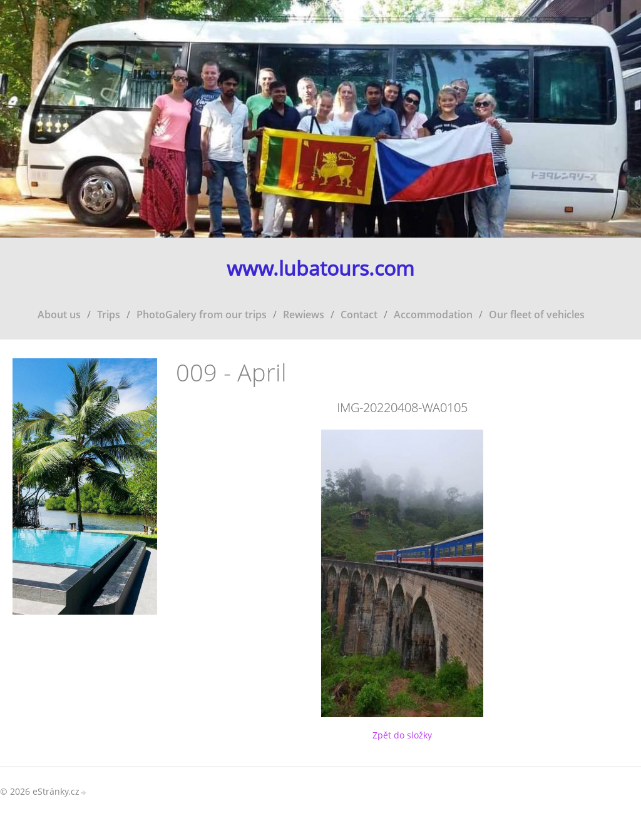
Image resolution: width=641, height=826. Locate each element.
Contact (359, 314)
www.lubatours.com (320, 268)
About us (59, 314)
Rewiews (303, 314)
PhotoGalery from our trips (201, 314)
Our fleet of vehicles (537, 314)
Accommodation (433, 314)
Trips (108, 314)
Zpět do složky (402, 735)
